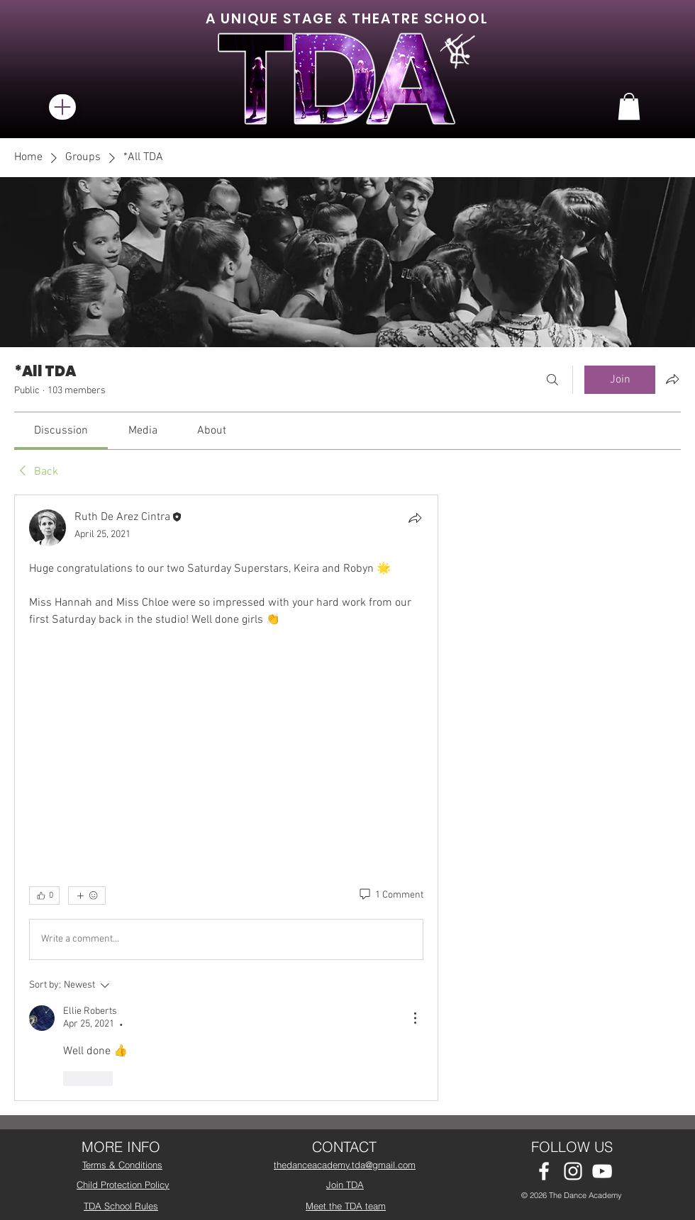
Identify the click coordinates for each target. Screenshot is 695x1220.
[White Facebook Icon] (544, 1171)
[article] (226, 798)
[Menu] (62, 107)
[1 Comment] (390, 895)
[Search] (552, 380)
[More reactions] (87, 895)
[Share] (414, 517)
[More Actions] (414, 1018)
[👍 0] (44, 895)
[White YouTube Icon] (602, 1171)
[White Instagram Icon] (573, 1171)
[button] (629, 106)
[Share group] (672, 379)
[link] (61, 431)
